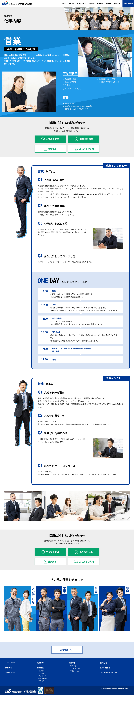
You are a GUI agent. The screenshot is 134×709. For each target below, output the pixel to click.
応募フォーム (74, 684)
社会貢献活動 (42, 692)
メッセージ (42, 689)
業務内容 (72, 4)
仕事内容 (73, 679)
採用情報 (108, 4)
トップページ (10, 676)
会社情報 (100, 4)
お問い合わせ (128, 4)
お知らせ (117, 4)
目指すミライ (81, 4)
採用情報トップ (67, 663)
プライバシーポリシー (108, 686)
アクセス (41, 694)
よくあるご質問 (75, 682)
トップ (64, 4)
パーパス (41, 687)
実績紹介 (91, 4)
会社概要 (41, 684)
